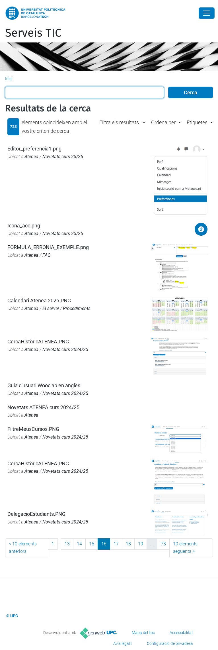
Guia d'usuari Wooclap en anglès (43, 385)
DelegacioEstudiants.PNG (36, 514)
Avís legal (121, 643)
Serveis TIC (33, 33)
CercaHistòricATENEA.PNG (38, 342)
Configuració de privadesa (170, 643)
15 (91, 544)
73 (163, 544)
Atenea (31, 156)
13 (67, 544)
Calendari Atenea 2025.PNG (39, 300)
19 (140, 544)
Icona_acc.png (23, 226)
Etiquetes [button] (197, 122)
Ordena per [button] (163, 122)
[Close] (207, 13)
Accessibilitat (181, 632)
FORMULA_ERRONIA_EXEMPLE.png (48, 247)
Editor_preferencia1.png (34, 149)
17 (116, 544)
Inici (8, 78)
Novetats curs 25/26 (62, 156)
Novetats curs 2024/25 (65, 349)
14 (79, 544)
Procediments (77, 308)
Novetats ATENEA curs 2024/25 (43, 407)
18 (128, 544)
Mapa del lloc (143, 632)
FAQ (46, 255)
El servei (50, 308)
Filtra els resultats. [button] (119, 122)
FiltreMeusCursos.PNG (33, 429)
